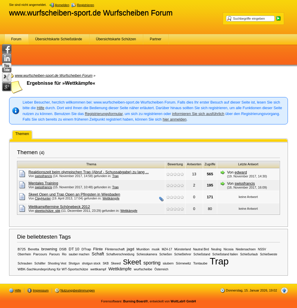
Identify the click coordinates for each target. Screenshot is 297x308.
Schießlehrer (182, 254)
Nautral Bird (201, 249)
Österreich (161, 269)
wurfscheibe (143, 269)
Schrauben (25, 263)
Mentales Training (43, 183)
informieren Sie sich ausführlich (198, 113)
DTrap (86, 249)
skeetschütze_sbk (47, 210)
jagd (130, 249)
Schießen (165, 254)
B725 (22, 249)
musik (156, 249)
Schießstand (201, 254)
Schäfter (39, 263)
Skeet (132, 262)
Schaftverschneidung (120, 254)
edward (240, 172)
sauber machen (79, 254)
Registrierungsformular (104, 113)
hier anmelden (174, 119)
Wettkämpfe (110, 198)
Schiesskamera (146, 254)
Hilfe (40, 108)
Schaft (98, 254)
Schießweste (268, 254)
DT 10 (74, 249)
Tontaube (200, 263)
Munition (143, 249)
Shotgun (74, 263)
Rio (64, 254)
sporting (151, 262)
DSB (62, 249)
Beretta (33, 249)
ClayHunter (43, 198)
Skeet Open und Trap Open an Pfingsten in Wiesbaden (74, 194)
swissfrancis (43, 176)
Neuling (216, 249)
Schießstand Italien (225, 254)
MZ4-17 (167, 249)
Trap (115, 176)
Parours (54, 254)
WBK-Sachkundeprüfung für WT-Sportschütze (53, 269)
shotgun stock (91, 263)
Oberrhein (24, 254)
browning (49, 249)
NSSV (262, 249)
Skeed (116, 263)
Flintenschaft (115, 249)
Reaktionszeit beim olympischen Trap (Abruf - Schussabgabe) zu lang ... (88, 172)
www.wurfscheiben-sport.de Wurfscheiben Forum (91, 13)
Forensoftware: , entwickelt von (148, 301)
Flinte (98, 249)
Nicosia (229, 249)
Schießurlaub (249, 254)
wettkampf (98, 269)
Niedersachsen (246, 249)
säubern (168, 263)
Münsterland (182, 249)
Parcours (40, 254)
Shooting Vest (57, 263)
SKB (106, 263)
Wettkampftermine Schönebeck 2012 (59, 206)
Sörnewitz (183, 263)
